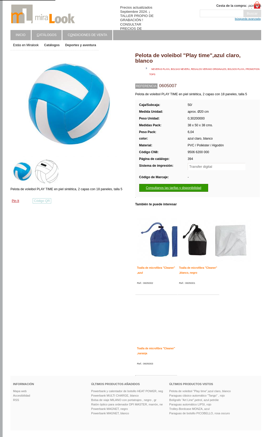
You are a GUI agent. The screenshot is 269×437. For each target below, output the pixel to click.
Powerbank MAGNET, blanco (110, 413)
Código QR (42, 201)
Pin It (15, 201)
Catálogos (52, 45)
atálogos (47, 35)
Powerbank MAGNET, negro (109, 408)
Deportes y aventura (80, 45)
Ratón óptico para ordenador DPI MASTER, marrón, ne (127, 404)
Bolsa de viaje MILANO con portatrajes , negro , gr (123, 400)
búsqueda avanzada (248, 18)
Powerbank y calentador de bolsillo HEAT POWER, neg (127, 391)
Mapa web (20, 391)
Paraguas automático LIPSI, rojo (190, 404)
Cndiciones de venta (87, 35)
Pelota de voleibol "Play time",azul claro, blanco (200, 391)
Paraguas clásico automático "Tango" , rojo (197, 395)
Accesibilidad (21, 395)
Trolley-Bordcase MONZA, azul (189, 408)
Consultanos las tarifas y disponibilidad (173, 188)
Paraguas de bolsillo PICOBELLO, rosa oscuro (199, 413)
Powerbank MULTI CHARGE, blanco (115, 395)
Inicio (21, 35)
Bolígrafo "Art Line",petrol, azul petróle (194, 400)
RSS (16, 400)
